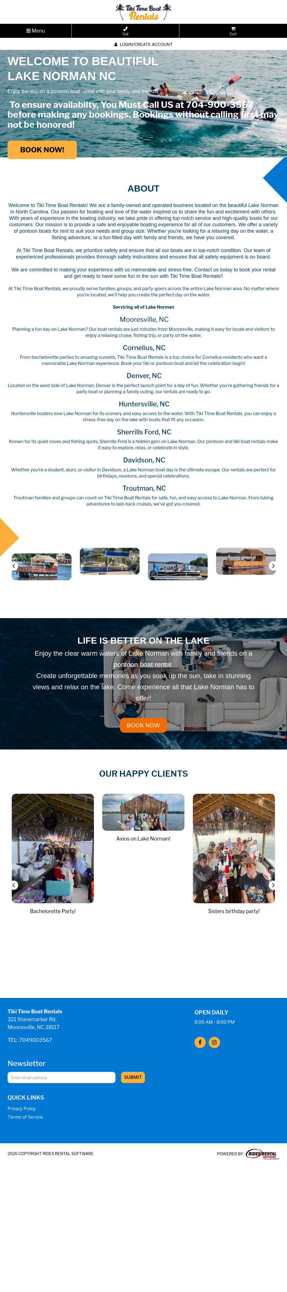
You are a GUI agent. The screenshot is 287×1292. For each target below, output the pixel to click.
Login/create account (143, 44)
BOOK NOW (143, 725)
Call (125, 31)
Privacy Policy (22, 1108)
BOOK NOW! (42, 149)
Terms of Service (25, 1117)
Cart (233, 31)
